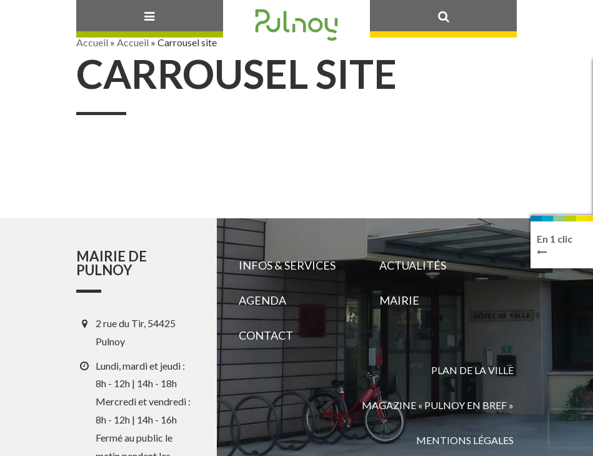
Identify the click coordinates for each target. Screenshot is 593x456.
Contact (266, 335)
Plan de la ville (472, 370)
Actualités (412, 265)
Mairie (399, 300)
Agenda (262, 300)
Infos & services (287, 265)
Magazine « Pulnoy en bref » (438, 405)
